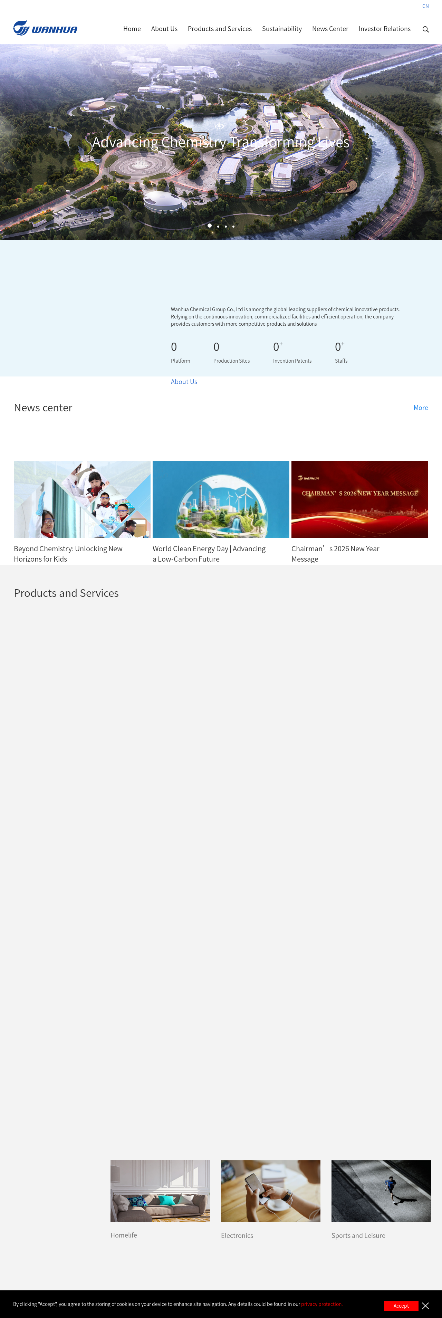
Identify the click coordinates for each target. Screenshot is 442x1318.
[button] (210, 225)
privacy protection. (322, 1304)
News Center (330, 29)
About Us (164, 29)
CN (425, 6)
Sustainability (282, 29)
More (421, 407)
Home (132, 29)
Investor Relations (385, 29)
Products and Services (220, 29)
